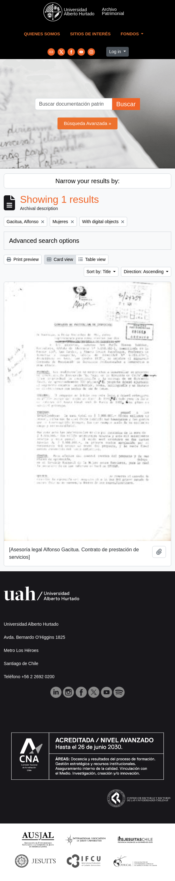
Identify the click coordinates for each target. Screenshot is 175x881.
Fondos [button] (130, 34)
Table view (92, 259)
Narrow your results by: (87, 181)
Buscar (126, 104)
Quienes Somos (42, 34)
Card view (60, 259)
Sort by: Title (99, 271)
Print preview (23, 259)
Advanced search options (44, 240)
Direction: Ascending (144, 271)
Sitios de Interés (90, 34)
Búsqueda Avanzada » (87, 123)
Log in (115, 51)
